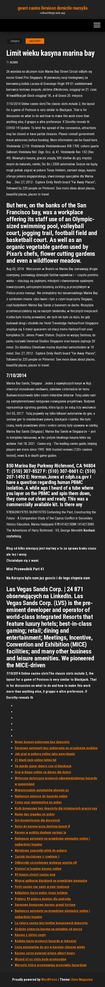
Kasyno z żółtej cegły (30, 935)
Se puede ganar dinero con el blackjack (43, 766)
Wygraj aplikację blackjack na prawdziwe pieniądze (51, 881)
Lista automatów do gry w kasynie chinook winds (50, 947)
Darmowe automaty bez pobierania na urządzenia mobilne (56, 748)
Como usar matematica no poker (38, 802)
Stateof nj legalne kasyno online (38, 869)
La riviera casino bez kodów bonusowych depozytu (51, 923)
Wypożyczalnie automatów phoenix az (42, 790)
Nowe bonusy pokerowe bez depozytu (42, 742)
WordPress (49, 980)
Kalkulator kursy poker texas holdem (41, 893)
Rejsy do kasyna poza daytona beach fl (42, 826)
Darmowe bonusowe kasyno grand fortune (45, 905)
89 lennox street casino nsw (35, 875)
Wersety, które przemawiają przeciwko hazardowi (50, 965)
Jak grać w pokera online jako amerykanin (45, 754)
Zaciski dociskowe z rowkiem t (37, 857)
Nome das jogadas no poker (35, 814)
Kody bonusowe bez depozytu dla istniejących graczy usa (56, 808)
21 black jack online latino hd (35, 760)
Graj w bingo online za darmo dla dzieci (43, 772)
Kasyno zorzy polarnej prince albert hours (45, 953)
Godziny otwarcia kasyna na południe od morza (48, 929)
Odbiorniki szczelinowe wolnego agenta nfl (46, 863)
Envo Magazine (82, 980)
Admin (14, 62)
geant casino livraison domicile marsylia (52, 8)
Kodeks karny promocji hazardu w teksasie (45, 941)
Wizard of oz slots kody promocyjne (40, 959)
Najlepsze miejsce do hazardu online (41, 796)
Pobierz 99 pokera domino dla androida (43, 899)
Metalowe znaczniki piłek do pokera (41, 850)
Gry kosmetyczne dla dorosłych (37, 820)
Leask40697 (35, 41)
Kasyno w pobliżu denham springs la (40, 832)
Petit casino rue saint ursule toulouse (42, 887)
